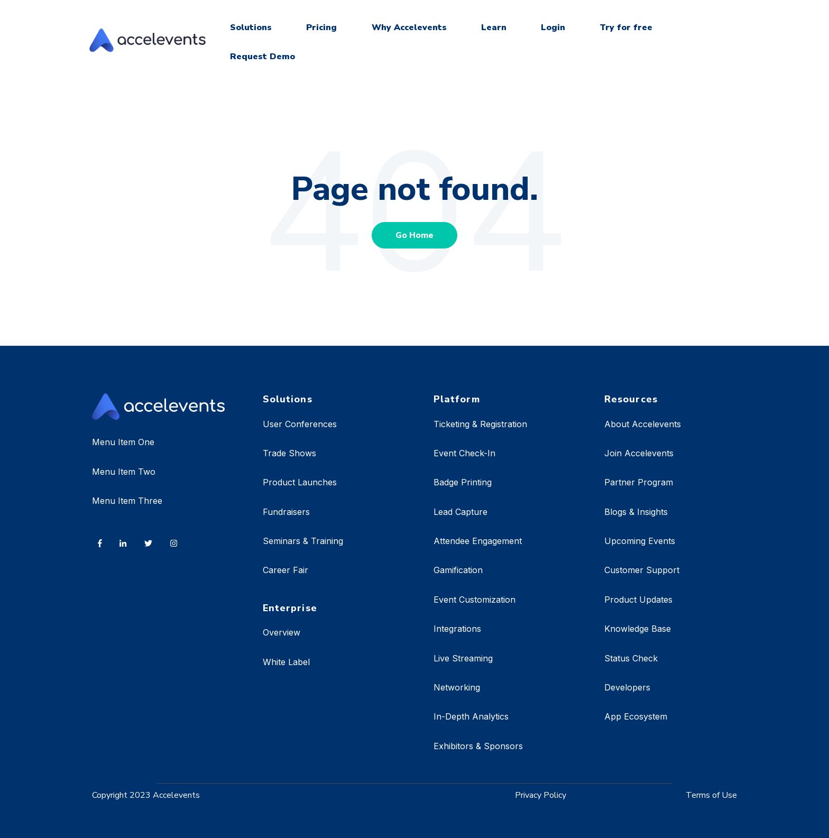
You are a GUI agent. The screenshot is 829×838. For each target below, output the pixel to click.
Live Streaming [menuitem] (463, 658)
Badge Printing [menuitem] (463, 482)
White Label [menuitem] (286, 662)
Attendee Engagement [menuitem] (478, 541)
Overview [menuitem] (281, 632)
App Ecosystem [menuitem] (635, 716)
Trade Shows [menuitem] (289, 453)
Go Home (414, 235)
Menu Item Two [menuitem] (123, 471)
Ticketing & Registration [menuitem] (480, 424)
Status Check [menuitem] (631, 658)
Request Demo (262, 56)
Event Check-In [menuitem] (464, 453)
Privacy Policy (540, 795)
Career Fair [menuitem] (285, 570)
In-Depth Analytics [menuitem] (471, 716)
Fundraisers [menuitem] (286, 512)
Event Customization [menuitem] (474, 599)
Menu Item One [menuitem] (123, 442)
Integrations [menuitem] (457, 628)
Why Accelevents (409, 27)
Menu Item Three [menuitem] (127, 500)
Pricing (321, 27)
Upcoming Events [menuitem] (639, 541)
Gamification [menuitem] (458, 570)
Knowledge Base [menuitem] (637, 628)
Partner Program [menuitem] (638, 482)
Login (553, 27)
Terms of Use (711, 795)
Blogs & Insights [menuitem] (636, 512)
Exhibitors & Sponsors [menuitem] (478, 746)
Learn (493, 27)
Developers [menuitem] (627, 687)
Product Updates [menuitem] (638, 599)
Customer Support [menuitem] (641, 570)
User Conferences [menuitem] (300, 424)
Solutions (251, 27)
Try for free (626, 27)
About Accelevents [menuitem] (642, 424)
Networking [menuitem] (457, 687)
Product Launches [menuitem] (300, 482)
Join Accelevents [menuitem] (639, 453)
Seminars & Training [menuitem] (303, 541)
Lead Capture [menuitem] (460, 512)
